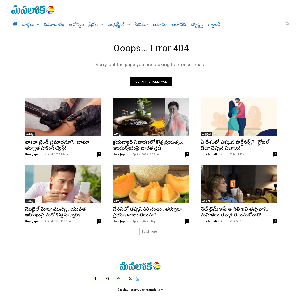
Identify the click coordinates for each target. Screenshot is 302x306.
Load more (151, 232)
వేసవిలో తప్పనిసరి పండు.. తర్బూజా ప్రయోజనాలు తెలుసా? (147, 212)
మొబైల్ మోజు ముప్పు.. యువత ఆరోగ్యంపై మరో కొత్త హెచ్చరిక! (55, 212)
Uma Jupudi (33, 154)
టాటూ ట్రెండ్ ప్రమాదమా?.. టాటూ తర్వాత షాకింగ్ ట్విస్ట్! (57, 145)
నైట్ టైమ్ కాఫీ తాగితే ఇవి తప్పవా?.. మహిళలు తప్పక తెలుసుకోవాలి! (234, 212)
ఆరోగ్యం (30, 134)
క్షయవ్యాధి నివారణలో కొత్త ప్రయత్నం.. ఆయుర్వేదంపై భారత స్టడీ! (149, 145)
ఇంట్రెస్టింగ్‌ (206, 134)
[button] (288, 24)
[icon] (137, 279)
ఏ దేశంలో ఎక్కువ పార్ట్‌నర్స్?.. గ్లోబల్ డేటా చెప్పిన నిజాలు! (235, 145)
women (206, 201)
